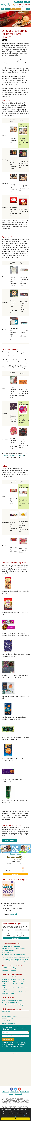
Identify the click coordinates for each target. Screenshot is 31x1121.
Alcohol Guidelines (6, 952)
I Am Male (15, 871)
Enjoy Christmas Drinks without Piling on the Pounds (15, 957)
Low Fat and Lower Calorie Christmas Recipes (13, 954)
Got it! (15, 1119)
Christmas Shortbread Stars (9, 970)
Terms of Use (14, 1092)
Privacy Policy (24, 1092)
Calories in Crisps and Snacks (9, 977)
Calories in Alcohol (6, 1021)
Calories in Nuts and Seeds (8, 1023)
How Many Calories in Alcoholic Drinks (11, 946)
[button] (9, 930)
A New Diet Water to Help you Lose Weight (13, 1004)
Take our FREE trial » (9, 840)
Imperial (12, 854)
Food (7, 8)
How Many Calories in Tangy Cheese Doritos (13, 979)
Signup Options (15, 8)
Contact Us (18, 1094)
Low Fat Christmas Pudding (9, 967)
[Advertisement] (15, 1069)
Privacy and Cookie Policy (19, 1116)
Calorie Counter (6, 1011)
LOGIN (27, 1)
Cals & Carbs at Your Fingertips (15, 879)
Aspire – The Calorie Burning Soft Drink (12, 1000)
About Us (5, 1092)
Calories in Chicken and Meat (9, 1016)
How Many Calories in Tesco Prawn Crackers (13, 981)
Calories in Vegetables (7, 1018)
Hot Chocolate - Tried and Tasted (10, 1002)
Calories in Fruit (6, 1014)
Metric (19, 854)
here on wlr (13, 914)
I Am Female (15, 868)
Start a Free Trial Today (11, 825)
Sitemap (11, 1094)
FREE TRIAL (18, 1)
